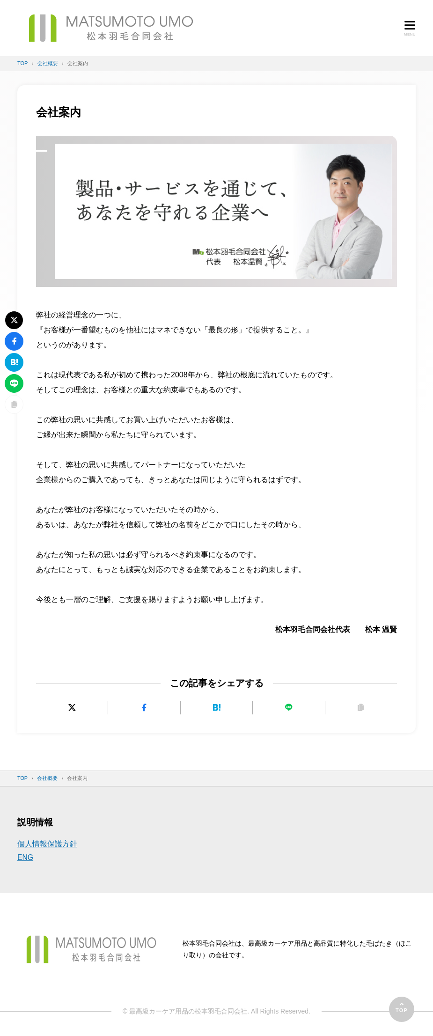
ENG (25, 857)
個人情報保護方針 (47, 844)
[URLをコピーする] (361, 707)
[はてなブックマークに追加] (216, 707)
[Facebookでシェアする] (144, 707)
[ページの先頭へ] (401, 1009)
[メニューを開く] (410, 28)
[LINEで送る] (288, 707)
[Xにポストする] (72, 707)
